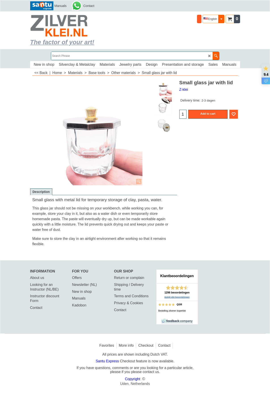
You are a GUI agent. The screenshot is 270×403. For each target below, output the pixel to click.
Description (41, 192)
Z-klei (183, 89)
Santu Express (108, 361)
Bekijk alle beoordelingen (177, 297)
